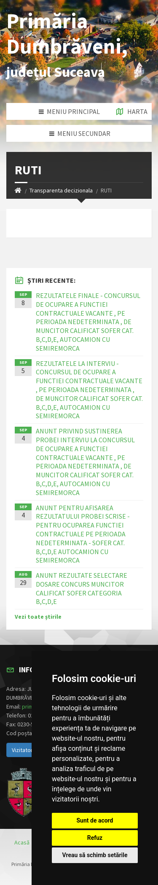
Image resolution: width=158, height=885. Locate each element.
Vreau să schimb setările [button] (94, 855)
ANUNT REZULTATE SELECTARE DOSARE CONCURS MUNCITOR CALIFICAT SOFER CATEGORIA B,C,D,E (81, 588)
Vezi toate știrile (38, 616)
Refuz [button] (95, 837)
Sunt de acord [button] (94, 820)
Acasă (21, 842)
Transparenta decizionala (61, 190)
